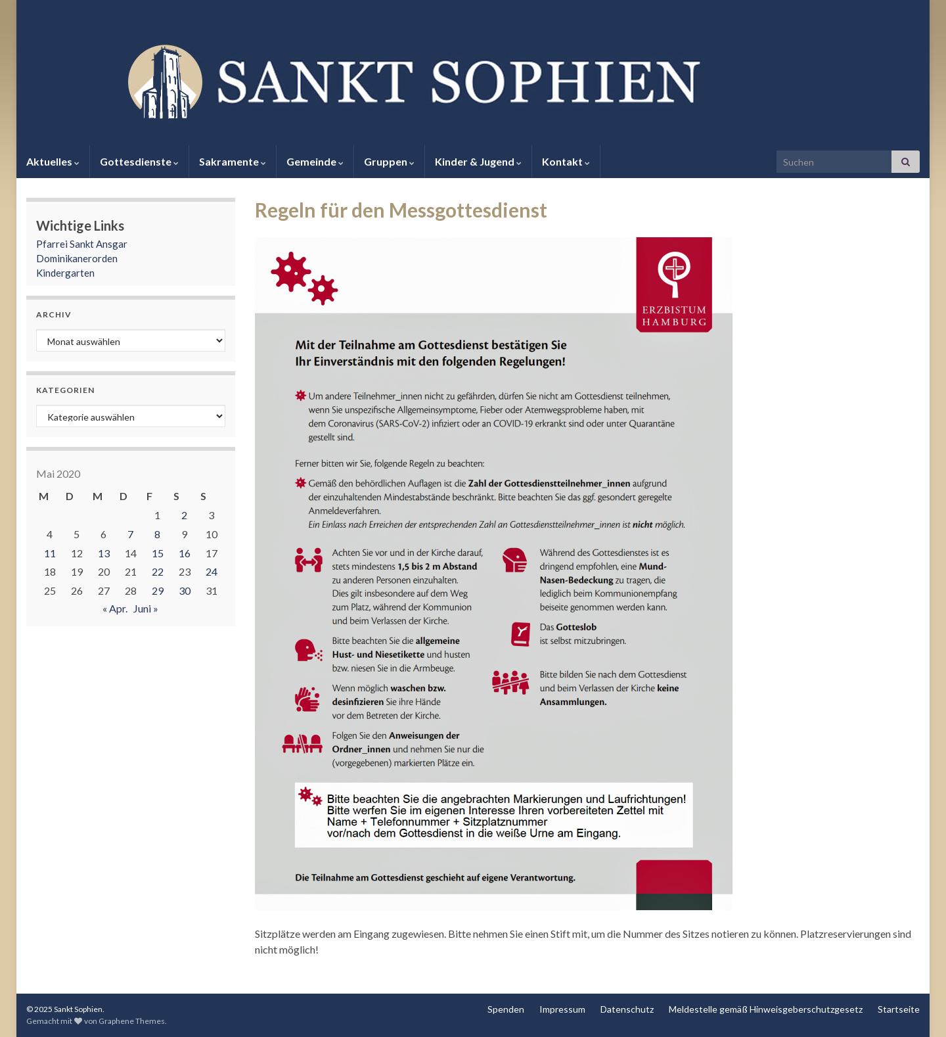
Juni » (145, 608)
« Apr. (114, 608)
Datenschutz (627, 1009)
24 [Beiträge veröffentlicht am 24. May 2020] (211, 571)
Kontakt (566, 161)
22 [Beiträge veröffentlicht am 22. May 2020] (158, 571)
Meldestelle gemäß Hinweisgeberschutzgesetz (766, 1009)
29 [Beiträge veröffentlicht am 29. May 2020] (158, 590)
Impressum (562, 1009)
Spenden (505, 1009)
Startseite (899, 1009)
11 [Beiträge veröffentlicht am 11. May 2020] (50, 553)
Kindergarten (65, 273)
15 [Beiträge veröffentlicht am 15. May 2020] (158, 553)
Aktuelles (52, 161)
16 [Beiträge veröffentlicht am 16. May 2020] (185, 553)
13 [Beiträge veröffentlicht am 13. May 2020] (104, 553)
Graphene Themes (132, 1021)
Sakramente (232, 161)
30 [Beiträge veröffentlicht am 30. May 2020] (185, 590)
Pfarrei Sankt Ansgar (81, 244)
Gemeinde (315, 161)
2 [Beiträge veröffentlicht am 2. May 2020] (184, 515)
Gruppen (389, 161)
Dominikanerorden (77, 258)
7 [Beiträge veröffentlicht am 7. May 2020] (130, 534)
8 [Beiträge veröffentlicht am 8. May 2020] (157, 534)
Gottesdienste (139, 161)
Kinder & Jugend (478, 161)
